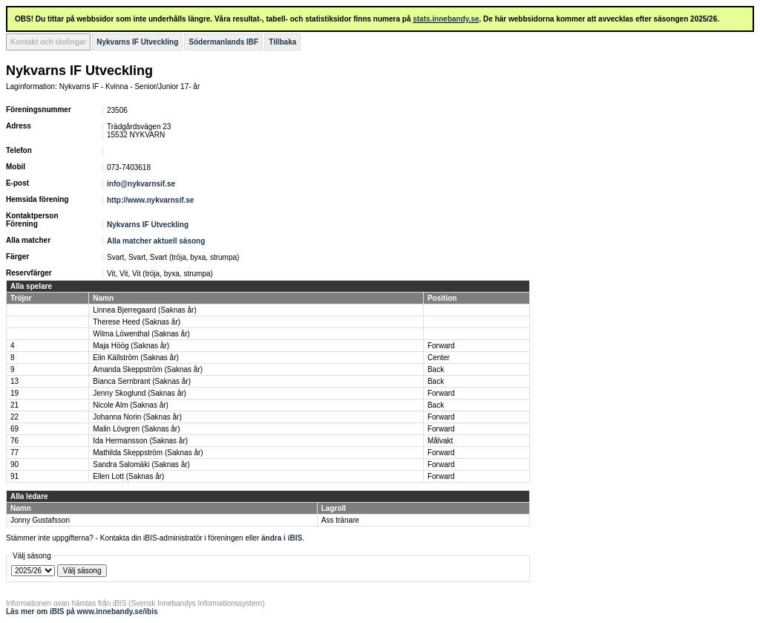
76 (14, 441)
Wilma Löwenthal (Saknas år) (141, 334)
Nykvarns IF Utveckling (137, 42)
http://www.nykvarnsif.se (150, 200)
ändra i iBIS (281, 538)
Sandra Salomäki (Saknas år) (141, 464)
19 (14, 393)
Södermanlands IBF (223, 42)
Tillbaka (282, 42)
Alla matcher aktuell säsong (156, 241)
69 (14, 429)
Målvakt (440, 441)
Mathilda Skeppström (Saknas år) (148, 453)
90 (14, 464)
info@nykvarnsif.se (141, 184)
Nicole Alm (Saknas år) (130, 405)
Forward (441, 346)
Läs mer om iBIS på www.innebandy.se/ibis (82, 611)
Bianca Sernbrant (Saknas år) (142, 381)
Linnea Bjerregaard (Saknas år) (145, 310)
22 (14, 417)
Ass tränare (340, 520)
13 (14, 381)
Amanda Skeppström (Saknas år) (148, 369)
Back (436, 369)
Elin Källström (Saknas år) (136, 357)
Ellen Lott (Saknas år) (128, 476)
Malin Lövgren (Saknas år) (136, 429)
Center (439, 357)
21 (14, 405)
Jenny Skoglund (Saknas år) (139, 393)
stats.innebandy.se (446, 19)
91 (14, 476)
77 (14, 453)
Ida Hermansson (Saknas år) (140, 441)
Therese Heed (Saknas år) (136, 322)
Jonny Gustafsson (40, 520)
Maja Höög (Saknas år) (131, 346)
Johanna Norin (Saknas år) (137, 417)
